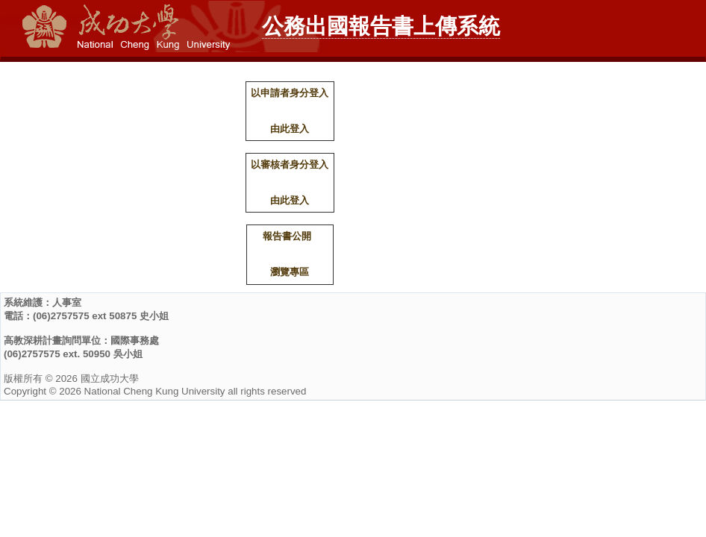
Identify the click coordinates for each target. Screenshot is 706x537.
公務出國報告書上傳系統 (381, 26)
